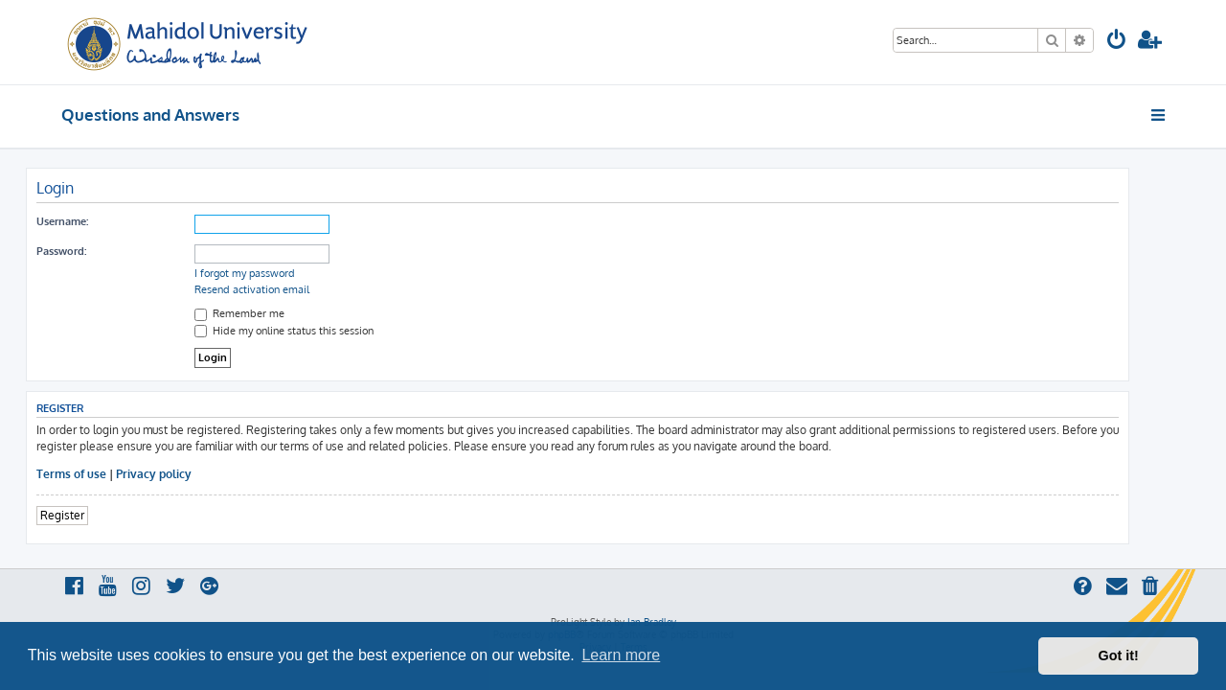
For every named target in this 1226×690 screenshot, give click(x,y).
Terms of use (107, 474)
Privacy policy (189, 474)
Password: (97, 251)
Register (98, 515)
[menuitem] (1116, 42)
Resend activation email (287, 289)
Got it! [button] (1119, 655)
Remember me (275, 313)
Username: (98, 221)
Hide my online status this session (319, 330)
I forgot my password (280, 273)
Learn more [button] (620, 655)
